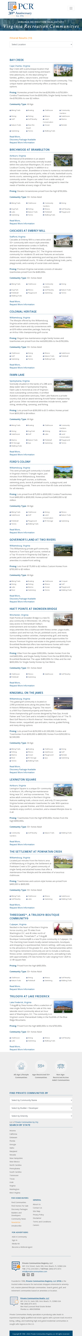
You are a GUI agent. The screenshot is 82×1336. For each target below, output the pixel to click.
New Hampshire (16, 1158)
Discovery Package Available (23, 139)
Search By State (20, 1124)
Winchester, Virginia (19, 615)
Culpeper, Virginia (18, 924)
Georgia (13, 1144)
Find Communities (18, 1202)
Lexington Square (23, 779)
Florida (12, 1141)
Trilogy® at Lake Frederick (29, 996)
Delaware (13, 1137)
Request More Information (22, 142)
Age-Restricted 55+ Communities (41, 1069)
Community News (18, 1219)
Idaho (12, 1148)
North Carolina (15, 1165)
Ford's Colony (20, 461)
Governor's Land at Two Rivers (33, 539)
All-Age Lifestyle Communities (21, 1069)
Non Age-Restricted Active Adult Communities (61, 1070)
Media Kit (16, 1243)
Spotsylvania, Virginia (20, 381)
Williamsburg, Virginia (20, 317)
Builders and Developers (16, 1214)
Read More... (15, 136)
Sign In (14, 1240)
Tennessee (14, 1175)
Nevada (13, 1155)
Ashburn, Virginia (18, 155)
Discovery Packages (19, 1209)
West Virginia (15, 1193)
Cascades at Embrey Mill (27, 230)
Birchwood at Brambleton (30, 149)
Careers (36, 1225)
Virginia (12, 1186)
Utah (11, 1182)
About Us (37, 1204)
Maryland (13, 1151)
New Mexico (15, 1161)
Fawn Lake (17, 375)
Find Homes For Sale (19, 1206)
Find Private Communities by (29, 1092)
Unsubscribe (16, 1226)
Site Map (36, 1211)
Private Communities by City (26, 1122)
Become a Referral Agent (22, 1247)
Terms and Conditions (42, 1221)
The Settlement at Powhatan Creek (36, 851)
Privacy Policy (38, 1214)
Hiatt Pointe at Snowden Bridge (33, 608)
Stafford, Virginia (17, 236)
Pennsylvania (15, 1168)
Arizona (13, 1130)
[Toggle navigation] (71, 8)
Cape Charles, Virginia (20, 66)
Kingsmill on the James (26, 692)
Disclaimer (37, 1218)
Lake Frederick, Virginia (20, 1002)
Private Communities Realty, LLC (34, 1298)
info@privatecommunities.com (34, 1271)
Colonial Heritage (23, 311)
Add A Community (19, 1237)
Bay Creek (17, 60)
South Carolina (15, 1172)
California (13, 1134)
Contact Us (37, 1208)
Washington (14, 1189)
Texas (12, 1179)
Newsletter (15, 1222)
